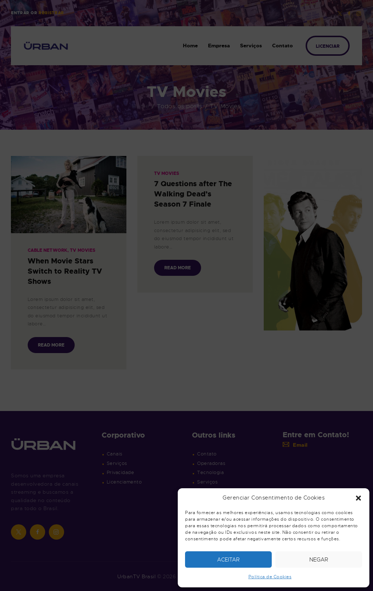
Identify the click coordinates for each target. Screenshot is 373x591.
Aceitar (228, 559)
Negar (318, 559)
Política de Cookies (270, 577)
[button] (358, 498)
